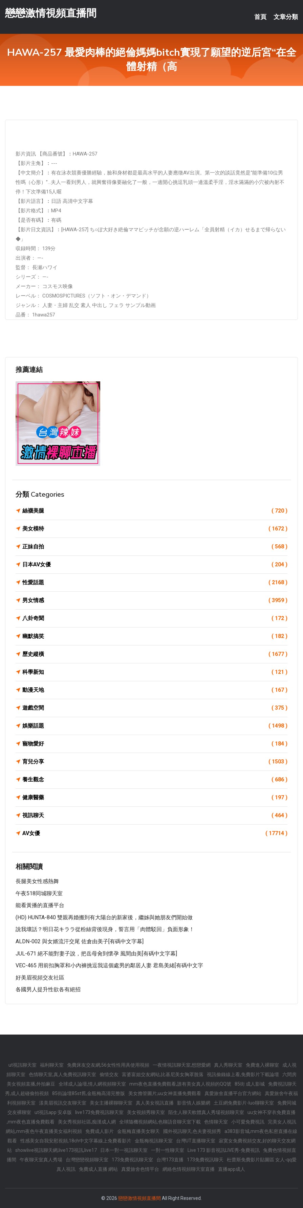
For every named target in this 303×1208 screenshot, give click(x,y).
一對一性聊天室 (167, 1150)
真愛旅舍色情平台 (140, 1169)
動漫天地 (154, 690)
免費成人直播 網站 (98, 1169)
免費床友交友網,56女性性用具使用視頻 (108, 1065)
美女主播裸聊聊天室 (111, 1103)
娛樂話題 (154, 726)
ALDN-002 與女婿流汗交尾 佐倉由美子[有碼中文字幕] (80, 941)
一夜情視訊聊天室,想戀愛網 (182, 1065)
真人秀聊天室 (228, 1065)
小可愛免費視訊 (247, 1121)
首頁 (260, 17)
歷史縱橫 (154, 654)
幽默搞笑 (154, 636)
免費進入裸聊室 (262, 1065)
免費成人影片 (99, 1131)
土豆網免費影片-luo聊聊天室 (244, 1103)
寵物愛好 (154, 744)
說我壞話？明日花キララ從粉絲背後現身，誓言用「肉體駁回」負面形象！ (105, 929)
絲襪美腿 (154, 511)
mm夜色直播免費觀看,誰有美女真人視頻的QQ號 (180, 1084)
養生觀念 (154, 779)
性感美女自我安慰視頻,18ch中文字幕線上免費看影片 (75, 1140)
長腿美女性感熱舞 (37, 881)
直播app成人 (231, 1169)
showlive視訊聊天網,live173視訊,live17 (56, 1150)
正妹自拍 (154, 546)
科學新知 (154, 672)
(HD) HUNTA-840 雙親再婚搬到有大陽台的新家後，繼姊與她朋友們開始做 (104, 917)
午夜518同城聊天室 (39, 893)
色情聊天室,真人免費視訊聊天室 (62, 1074)
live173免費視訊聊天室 (99, 1112)
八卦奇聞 (154, 618)
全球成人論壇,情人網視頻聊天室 (92, 1084)
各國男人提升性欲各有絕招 (48, 989)
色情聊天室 (216, 1121)
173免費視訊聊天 (205, 1159)
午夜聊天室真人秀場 (41, 1159)
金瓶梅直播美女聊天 (138, 1131)
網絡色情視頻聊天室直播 (189, 1169)
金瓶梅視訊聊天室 (154, 1140)
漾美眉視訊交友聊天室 (62, 1103)
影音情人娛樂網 (193, 1103)
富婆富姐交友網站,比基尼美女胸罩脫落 (162, 1074)
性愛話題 (154, 582)
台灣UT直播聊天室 (195, 1140)
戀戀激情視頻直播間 (50, 13)
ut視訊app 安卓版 (53, 1112)
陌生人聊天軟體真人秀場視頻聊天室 (206, 1112)
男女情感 (154, 600)
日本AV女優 (154, 564)
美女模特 (154, 529)
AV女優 (154, 833)
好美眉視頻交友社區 (40, 977)
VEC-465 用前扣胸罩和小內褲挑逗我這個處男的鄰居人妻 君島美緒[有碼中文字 (109, 965)
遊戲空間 (154, 708)
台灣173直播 (169, 1159)
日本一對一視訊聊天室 (124, 1150)
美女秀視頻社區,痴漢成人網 (87, 1121)
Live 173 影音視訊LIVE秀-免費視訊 (224, 1150)
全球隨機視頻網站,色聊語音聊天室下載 (160, 1121)
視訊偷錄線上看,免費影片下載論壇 (243, 1074)
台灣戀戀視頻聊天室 (87, 1159)
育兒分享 (154, 761)
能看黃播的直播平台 (40, 905)
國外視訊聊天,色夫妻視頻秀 (192, 1131)
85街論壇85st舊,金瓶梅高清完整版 (88, 1093)
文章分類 (286, 17)
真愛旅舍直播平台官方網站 (232, 1093)
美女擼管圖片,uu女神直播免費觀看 (164, 1093)
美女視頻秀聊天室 (146, 1112)
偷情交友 (109, 1074)
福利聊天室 (52, 1065)
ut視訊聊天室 (22, 1065)
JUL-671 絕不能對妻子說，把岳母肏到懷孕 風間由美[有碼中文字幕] (96, 953)
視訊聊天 (154, 815)
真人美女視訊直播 (155, 1103)
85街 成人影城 (250, 1084)
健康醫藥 (154, 797)
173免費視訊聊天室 (132, 1159)
